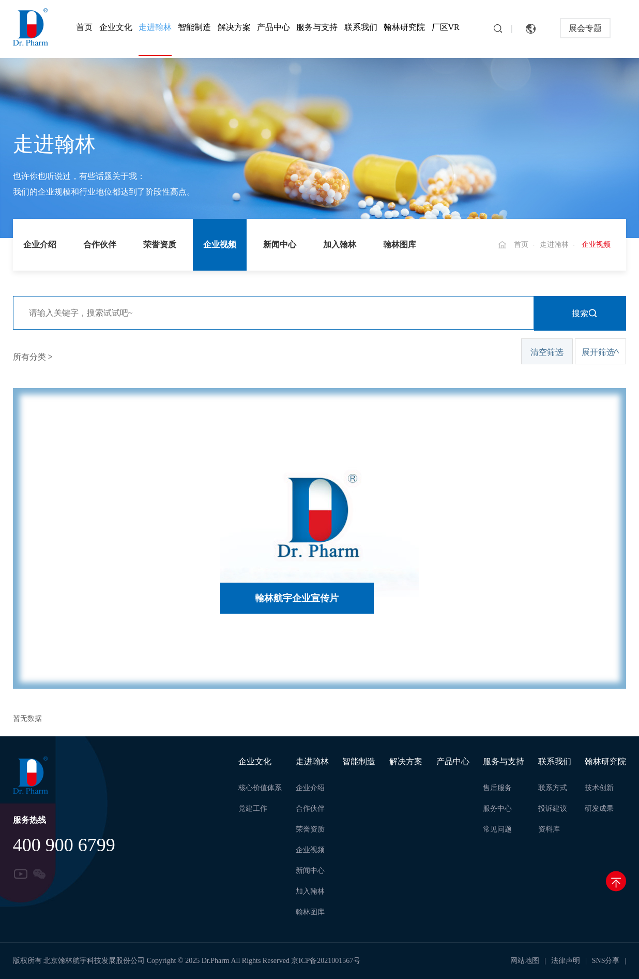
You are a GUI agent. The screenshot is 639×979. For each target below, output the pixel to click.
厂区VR (446, 27)
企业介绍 (39, 244)
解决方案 (234, 27)
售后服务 (497, 788)
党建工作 (252, 808)
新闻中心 (279, 244)
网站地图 (524, 961)
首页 (84, 27)
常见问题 (497, 829)
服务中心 (497, 808)
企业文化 (115, 27)
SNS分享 (606, 961)
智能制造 (194, 27)
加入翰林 (339, 244)
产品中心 (273, 27)
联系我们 (360, 27)
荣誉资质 (159, 244)
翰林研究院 (404, 27)
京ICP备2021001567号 (325, 961)
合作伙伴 (99, 244)
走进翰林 (155, 27)
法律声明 (565, 961)
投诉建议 (552, 808)
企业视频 (219, 244)
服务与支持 (317, 27)
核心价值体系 (260, 788)
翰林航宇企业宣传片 (297, 598)
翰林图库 (399, 244)
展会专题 (585, 28)
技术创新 (599, 788)
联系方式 (552, 788)
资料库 (549, 829)
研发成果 (599, 808)
